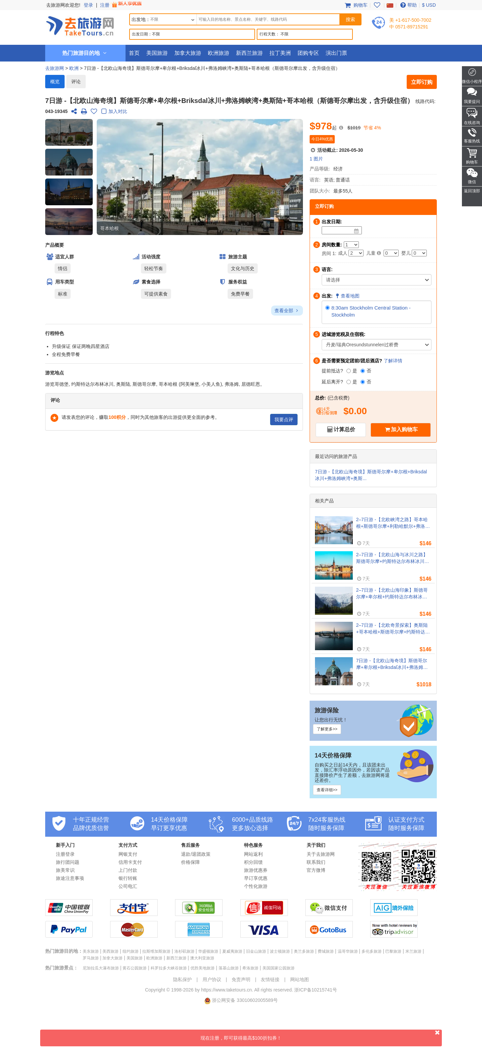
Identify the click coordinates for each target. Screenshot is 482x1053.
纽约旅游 (131, 951)
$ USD (429, 5)
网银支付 (127, 854)
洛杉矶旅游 (184, 951)
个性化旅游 (255, 886)
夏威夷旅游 (232, 951)
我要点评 (283, 419)
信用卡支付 (130, 862)
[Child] (391, 253)
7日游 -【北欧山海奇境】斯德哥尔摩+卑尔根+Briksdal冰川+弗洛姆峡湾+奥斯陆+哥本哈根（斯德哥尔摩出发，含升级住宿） (392, 664)
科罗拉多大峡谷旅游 (169, 968)
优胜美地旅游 (202, 968)
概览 (55, 81)
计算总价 (344, 429)
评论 (76, 81)
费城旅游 (326, 951)
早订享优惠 (255, 878)
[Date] (356, 231)
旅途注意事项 (70, 878)
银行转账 (127, 878)
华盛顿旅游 (208, 951)
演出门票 (336, 53)
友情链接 (270, 979)
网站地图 (299, 979)
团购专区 (308, 53)
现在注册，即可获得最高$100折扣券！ (321, 1035)
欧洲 (74, 68)
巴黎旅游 (393, 951)
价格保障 (190, 862)
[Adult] (356, 253)
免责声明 (241, 979)
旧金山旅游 (256, 951)
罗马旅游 (91, 958)
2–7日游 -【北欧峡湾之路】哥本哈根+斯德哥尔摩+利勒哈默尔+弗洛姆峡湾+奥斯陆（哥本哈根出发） (393, 523)
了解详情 (393, 360)
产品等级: (320, 168)
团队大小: (320, 191)
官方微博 (316, 870)
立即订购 (421, 82)
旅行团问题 (67, 862)
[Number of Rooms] (351, 244)
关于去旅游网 (321, 854)
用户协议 (212, 979)
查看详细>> (327, 790)
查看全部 (287, 310)
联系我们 (316, 862)
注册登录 (65, 854)
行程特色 (54, 333)
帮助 (408, 5)
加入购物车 (404, 429)
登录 (88, 5)
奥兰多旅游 (304, 951)
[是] (348, 371)
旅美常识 (65, 870)
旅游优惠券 (255, 870)
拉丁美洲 (280, 53)
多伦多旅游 (372, 951)
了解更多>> (327, 729)
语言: (315, 180)
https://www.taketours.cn (226, 989)
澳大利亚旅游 (202, 958)
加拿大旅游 (187, 53)
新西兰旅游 (249, 53)
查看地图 (347, 296)
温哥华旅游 (348, 951)
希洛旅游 (250, 968)
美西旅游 (110, 951)
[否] (362, 371)
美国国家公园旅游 (278, 968)
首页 (134, 53)
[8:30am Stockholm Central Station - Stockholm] (327, 308)
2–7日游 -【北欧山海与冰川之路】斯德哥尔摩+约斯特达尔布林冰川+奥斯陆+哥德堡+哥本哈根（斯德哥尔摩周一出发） (393, 558)
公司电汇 (127, 886)
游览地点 (54, 372)
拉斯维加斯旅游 (156, 951)
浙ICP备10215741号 (315, 989)
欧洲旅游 (218, 53)
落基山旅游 (229, 968)
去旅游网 (54, 68)
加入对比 (113, 112)
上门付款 (127, 870)
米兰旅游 (413, 951)
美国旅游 (157, 53)
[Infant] (419, 253)
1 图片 (316, 158)
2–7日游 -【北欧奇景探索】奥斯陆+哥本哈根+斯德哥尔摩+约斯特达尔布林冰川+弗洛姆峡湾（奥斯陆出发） (393, 628)
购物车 (355, 5)
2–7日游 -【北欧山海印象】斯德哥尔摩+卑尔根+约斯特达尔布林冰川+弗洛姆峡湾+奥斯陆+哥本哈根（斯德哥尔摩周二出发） (393, 593)
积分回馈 (253, 862)
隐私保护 (182, 979)
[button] (69, 132)
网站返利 (253, 854)
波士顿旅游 (280, 951)
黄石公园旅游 (135, 968)
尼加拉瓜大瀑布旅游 (101, 968)
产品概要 (54, 245)
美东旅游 (91, 951)
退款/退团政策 (196, 854)
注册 (121, 5)
